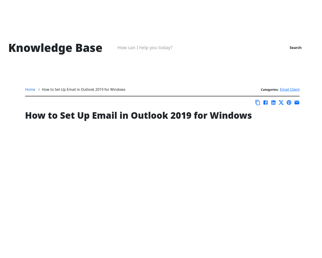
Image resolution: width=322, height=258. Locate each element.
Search (295, 47)
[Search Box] (193, 47)
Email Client (290, 89)
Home (30, 89)
